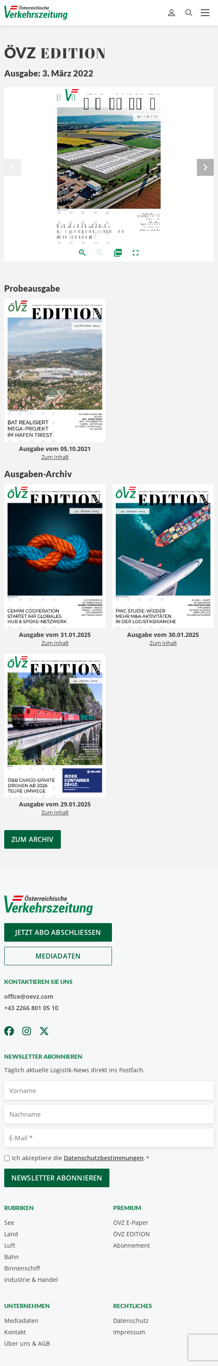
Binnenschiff (22, 1268)
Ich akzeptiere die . (80, 1158)
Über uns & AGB (27, 1343)
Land (11, 1234)
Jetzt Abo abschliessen (58, 932)
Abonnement (131, 1245)
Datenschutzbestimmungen (104, 1158)
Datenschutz (131, 1321)
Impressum (129, 1332)
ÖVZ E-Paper (130, 1222)
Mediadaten (58, 956)
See (9, 1222)
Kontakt (15, 1332)
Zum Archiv (32, 839)
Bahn (11, 1257)
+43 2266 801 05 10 (31, 1008)
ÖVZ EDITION (131, 1234)
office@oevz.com (28, 996)
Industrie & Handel (31, 1280)
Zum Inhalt (55, 457)
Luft (9, 1245)
